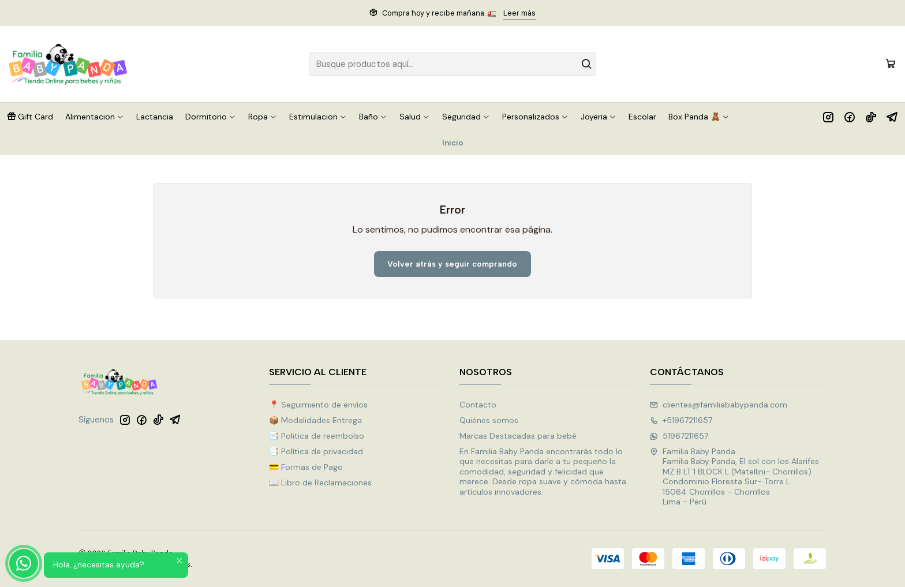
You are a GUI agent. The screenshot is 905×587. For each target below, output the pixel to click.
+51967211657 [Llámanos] (681, 420)
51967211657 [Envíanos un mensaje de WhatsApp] (679, 436)
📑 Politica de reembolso (316, 436)
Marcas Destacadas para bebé (518, 436)
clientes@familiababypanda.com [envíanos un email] (718, 404)
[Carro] (890, 64)
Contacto (477, 404)
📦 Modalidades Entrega (315, 420)
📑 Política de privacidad (316, 451)
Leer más (519, 13)
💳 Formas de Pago (306, 467)
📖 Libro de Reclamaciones (320, 482)
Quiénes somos (488, 420)
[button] (30, 116)
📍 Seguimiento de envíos (318, 404)
